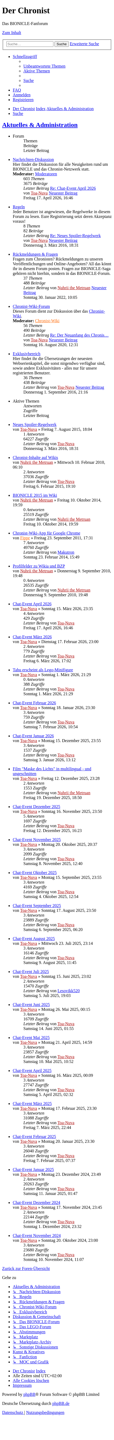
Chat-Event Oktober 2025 (35, 872)
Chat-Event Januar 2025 (33, 1169)
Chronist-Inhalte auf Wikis (35, 457)
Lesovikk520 (68, 990)
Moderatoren (46, 174)
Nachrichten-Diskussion (33, 159)
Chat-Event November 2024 (37, 1235)
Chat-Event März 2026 (32, 637)
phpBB (29, 1394)
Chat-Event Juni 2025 (31, 1004)
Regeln (19, 207)
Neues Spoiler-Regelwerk (35, 424)
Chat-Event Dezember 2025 (36, 806)
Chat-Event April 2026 (32, 604)
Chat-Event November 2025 (37, 839)
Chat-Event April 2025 (32, 1070)
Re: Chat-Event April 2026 (73, 188)
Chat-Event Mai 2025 (31, 1037)
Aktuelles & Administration (40, 124)
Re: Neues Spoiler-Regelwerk (75, 235)
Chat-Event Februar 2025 (34, 1136)
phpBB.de (60, 1403)
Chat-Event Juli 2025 (31, 971)
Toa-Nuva (39, 193)
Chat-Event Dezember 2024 (36, 1202)
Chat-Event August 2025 (34, 938)
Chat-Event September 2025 (37, 905)
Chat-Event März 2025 (32, 1103)
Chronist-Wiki (47, 320)
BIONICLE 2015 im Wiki (35, 495)
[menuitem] (44, 66)
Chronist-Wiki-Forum (31, 306)
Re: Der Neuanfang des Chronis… (79, 335)
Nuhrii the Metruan (73, 287)
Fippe (25, 538)
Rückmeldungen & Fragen (35, 254)
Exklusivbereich (26, 353)
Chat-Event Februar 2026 (34, 703)
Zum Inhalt (11, 32)
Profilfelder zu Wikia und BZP (39, 566)
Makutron (65, 552)
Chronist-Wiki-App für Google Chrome (46, 533)
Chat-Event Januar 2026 (33, 736)
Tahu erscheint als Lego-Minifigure (43, 670)
